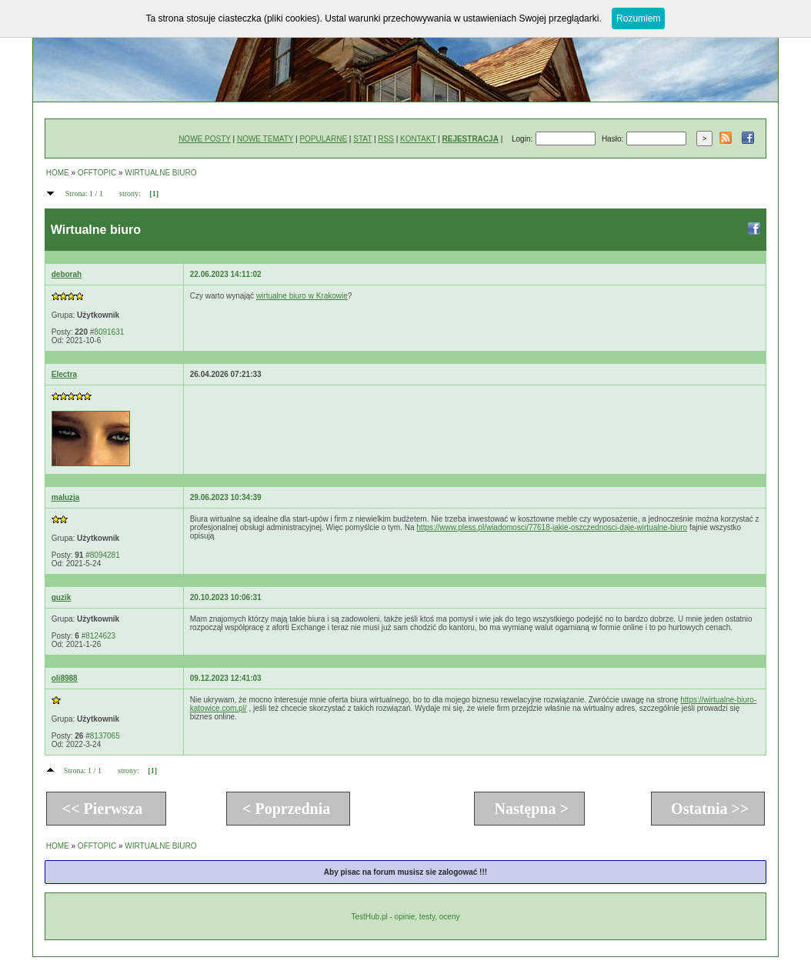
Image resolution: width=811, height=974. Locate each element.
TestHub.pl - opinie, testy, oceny (405, 916)
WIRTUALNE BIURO (160, 172)
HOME (57, 172)
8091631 (109, 332)
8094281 (105, 555)
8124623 (100, 636)
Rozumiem (638, 18)
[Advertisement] (470, 429)
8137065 (105, 736)
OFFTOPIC (97, 172)
